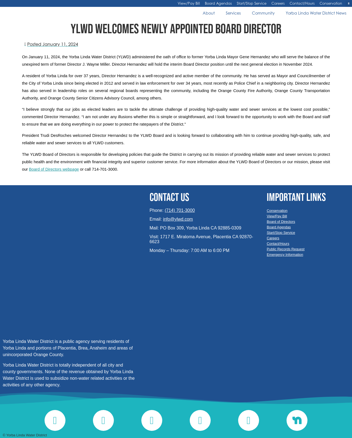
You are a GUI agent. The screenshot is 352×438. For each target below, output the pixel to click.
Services (233, 13)
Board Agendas (218, 3)
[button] (348, 4)
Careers (278, 3)
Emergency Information (285, 255)
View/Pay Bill (189, 3)
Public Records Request (285, 249)
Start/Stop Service (251, 3)
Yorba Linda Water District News (316, 13)
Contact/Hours (302, 3)
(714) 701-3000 (180, 210)
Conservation (331, 3)
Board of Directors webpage (54, 169)
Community (263, 13)
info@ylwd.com (178, 219)
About (209, 13)
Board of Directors (281, 222)
